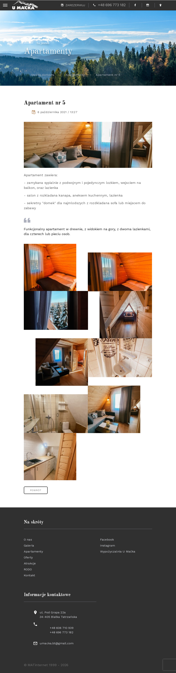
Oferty (28, 557)
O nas (28, 539)
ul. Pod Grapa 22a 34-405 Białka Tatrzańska (58, 615)
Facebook (107, 539)
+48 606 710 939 (61, 628)
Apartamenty (75, 75)
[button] (36, 490)
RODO (28, 569)
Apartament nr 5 (108, 75)
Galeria (29, 545)
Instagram (107, 545)
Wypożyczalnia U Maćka (117, 551)
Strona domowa (42, 75)
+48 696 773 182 (61, 632)
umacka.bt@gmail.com (56, 643)
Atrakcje (30, 563)
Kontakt (29, 575)
